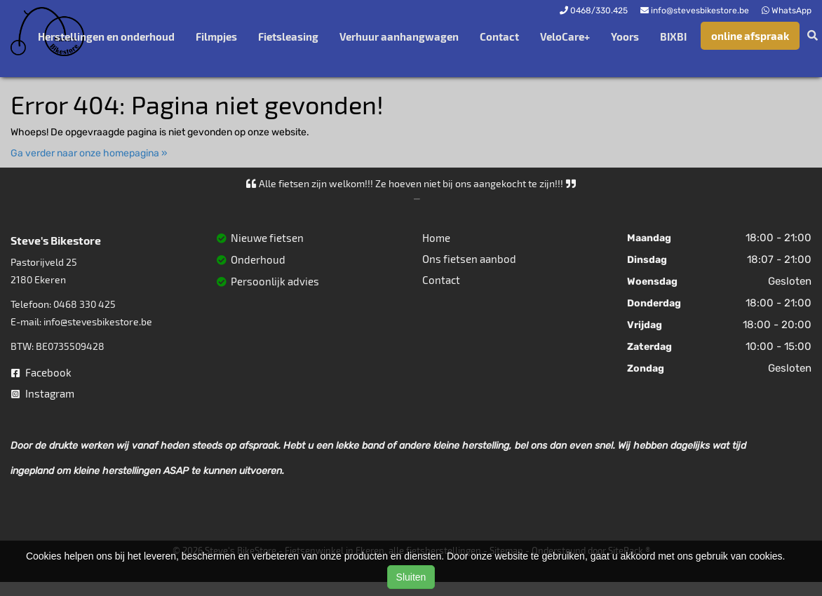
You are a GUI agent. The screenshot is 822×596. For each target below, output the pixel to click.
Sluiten (411, 577)
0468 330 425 (84, 304)
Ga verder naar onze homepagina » (89, 153)
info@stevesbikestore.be (97, 321)
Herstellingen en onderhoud (106, 36)
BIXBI (673, 36)
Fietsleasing (288, 36)
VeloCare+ (565, 36)
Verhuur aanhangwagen (399, 36)
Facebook (41, 372)
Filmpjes (216, 36)
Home (436, 237)
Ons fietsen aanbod (469, 258)
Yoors (625, 36)
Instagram (42, 393)
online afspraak (750, 35)
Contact (499, 36)
